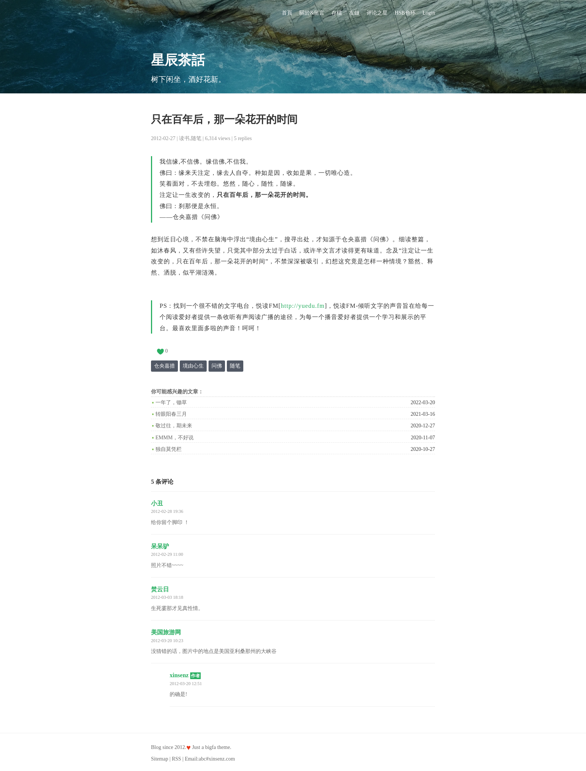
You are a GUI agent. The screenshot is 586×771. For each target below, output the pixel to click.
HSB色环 (405, 13)
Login (429, 13)
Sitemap (159, 759)
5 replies (243, 138)
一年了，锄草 (171, 402)
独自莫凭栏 (168, 449)
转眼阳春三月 (171, 414)
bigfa (210, 747)
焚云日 (160, 589)
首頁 (287, 13)
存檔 (336, 13)
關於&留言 (311, 13)
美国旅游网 (166, 632)
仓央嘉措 (164, 366)
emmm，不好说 (174, 437)
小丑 (157, 503)
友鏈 (354, 13)
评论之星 (377, 13)
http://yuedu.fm (303, 305)
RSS (176, 759)
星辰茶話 (178, 60)
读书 (184, 138)
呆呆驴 (160, 546)
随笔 (196, 138)
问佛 (217, 366)
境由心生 (193, 366)
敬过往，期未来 (173, 425)
